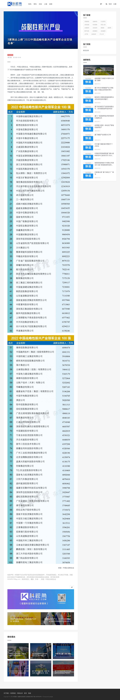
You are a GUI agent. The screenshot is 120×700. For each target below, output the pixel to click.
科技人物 (103, 24)
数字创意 (87, 31)
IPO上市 (102, 34)
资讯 (35, 4)
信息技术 (93, 34)
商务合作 (20, 693)
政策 (50, 4)
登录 (110, 4)
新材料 (109, 28)
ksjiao (51, 696)
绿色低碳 (87, 24)
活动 (40, 4)
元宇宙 (86, 34)
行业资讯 (10, 55)
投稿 (29, 693)
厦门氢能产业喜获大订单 (103, 134)
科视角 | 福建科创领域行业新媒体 (22, 696)
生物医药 (87, 28)
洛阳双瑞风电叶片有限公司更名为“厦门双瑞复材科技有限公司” (104, 165)
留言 (25, 693)
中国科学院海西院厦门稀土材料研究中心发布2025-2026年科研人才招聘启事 (104, 155)
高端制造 (87, 21)
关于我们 (6, 693)
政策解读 (95, 31)
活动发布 (95, 28)
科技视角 (95, 24)
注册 (114, 4)
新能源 (102, 28)
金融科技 (95, 21)
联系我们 (13, 693)
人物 (45, 4)
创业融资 (103, 31)
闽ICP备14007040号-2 (36, 696)
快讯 (29, 4)
